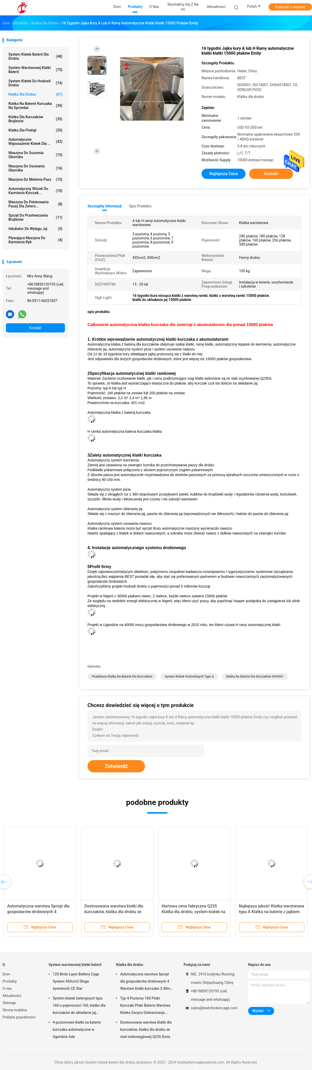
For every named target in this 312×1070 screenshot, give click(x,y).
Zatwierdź (116, 766)
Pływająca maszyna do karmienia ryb (35, 240)
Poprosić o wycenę (290, 7)
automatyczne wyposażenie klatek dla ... (35, 141)
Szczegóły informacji (104, 206)
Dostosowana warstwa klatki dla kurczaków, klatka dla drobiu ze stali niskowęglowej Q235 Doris (113, 912)
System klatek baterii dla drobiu (35, 56)
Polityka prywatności (19, 1017)
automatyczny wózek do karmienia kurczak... (35, 191)
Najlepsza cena (223, 173)
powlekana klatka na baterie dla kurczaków (122, 676)
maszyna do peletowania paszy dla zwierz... (35, 204)
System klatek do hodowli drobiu (35, 83)
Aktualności (12, 996)
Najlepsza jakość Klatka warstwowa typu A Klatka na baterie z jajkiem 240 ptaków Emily (271, 912)
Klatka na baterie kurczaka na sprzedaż (35, 106)
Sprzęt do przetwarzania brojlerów (35, 217)
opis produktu (140, 206)
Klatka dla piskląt (35, 130)
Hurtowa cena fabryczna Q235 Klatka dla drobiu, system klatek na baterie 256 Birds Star (193, 912)
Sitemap (9, 1003)
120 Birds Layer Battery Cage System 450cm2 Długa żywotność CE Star (76, 981)
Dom (6, 974)
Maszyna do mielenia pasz (35, 179)
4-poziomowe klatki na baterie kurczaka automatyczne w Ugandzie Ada (77, 1029)
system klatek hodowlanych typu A (189, 676)
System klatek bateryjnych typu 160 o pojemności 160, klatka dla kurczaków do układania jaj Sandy (79, 1006)
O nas (7, 988)
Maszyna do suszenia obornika (35, 155)
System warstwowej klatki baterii (35, 70)
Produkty (10, 981)
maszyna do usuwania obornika (35, 168)
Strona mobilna (15, 1010)
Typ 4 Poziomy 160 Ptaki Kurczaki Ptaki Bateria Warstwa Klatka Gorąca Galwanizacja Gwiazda (145, 1006)
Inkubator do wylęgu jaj (35, 228)
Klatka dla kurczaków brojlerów (35, 119)
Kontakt (35, 328)
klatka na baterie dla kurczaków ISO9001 (255, 676)
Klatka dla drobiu (35, 94)
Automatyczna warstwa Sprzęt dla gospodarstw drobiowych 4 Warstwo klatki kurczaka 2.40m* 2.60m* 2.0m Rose (146, 982)
